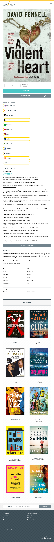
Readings (9, 120)
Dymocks (9, 129)
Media (4, 517)
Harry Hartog (10, 115)
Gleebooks (9, 144)
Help (4, 535)
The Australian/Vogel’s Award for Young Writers (37, 523)
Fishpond (9, 163)
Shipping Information (7, 531)
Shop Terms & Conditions (8, 533)
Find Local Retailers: (9, 102)
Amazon (8, 153)
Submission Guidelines (32, 513)
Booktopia (9, 125)
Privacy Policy (30, 521)
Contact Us (29, 515)
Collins (8, 139)
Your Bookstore (11, 110)
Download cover (25, 95)
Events (4, 521)
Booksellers (5, 515)
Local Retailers (10, 106)
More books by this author (27, 245)
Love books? (9, 506)
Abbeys (8, 148)
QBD (7, 134)
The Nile (8, 158)
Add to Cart (25, 90)
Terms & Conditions (31, 519)
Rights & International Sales (33, 517)
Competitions (6, 513)
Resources (5, 519)
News (4, 523)
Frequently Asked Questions (9, 529)
